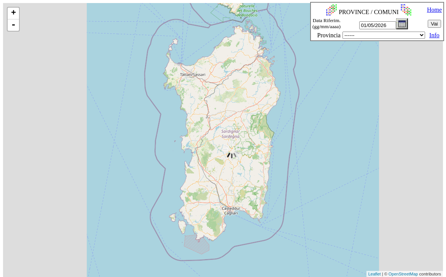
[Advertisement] (138, 259)
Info (434, 35)
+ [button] (13, 13)
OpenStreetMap (403, 274)
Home (434, 9)
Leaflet (374, 274)
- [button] (13, 25)
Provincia (329, 35)
